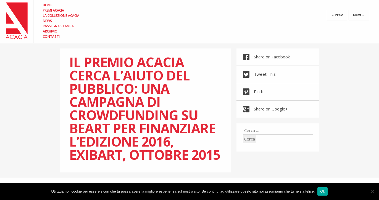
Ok (322, 191)
